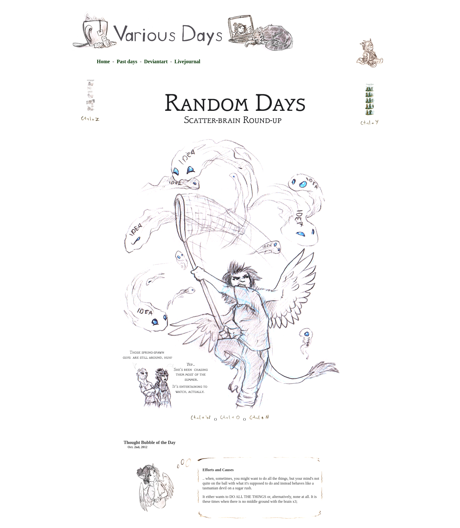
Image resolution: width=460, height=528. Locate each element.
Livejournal (187, 61)
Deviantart (155, 61)
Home (103, 61)
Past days (127, 61)
